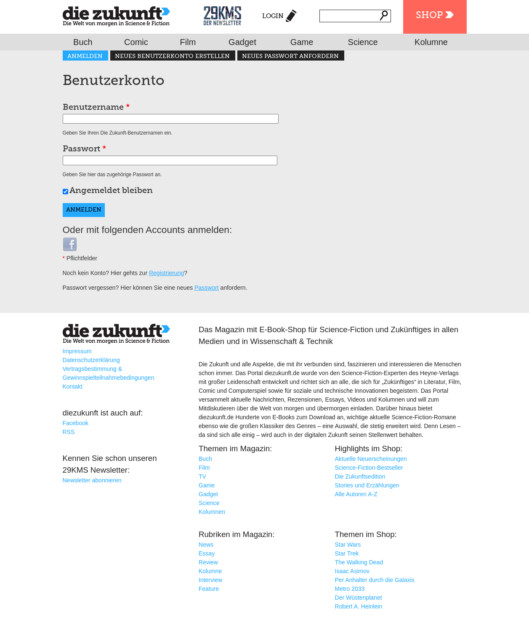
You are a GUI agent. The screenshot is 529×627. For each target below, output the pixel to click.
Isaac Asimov (352, 571)
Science (363, 42)
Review (208, 562)
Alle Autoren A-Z (356, 494)
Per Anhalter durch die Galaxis (375, 580)
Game (301, 42)
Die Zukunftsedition (360, 476)
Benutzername (96, 107)
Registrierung (166, 273)
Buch (83, 42)
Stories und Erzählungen (367, 485)
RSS (69, 432)
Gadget (242, 42)
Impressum (77, 351)
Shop (429, 15)
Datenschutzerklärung (91, 360)
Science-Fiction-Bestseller (369, 467)
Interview (210, 580)
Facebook (75, 423)
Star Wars (348, 544)
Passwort (84, 149)
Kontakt (72, 386)
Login (273, 16)
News (206, 544)
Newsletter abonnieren (92, 480)
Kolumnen (212, 511)
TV (202, 476)
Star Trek (347, 553)
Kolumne (431, 42)
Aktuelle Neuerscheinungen (371, 458)
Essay (207, 553)
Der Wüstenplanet (358, 597)
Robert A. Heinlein (359, 606)
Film (188, 42)
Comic (136, 42)
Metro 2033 (350, 588)
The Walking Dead (359, 562)
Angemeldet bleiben (111, 191)
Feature (209, 588)
